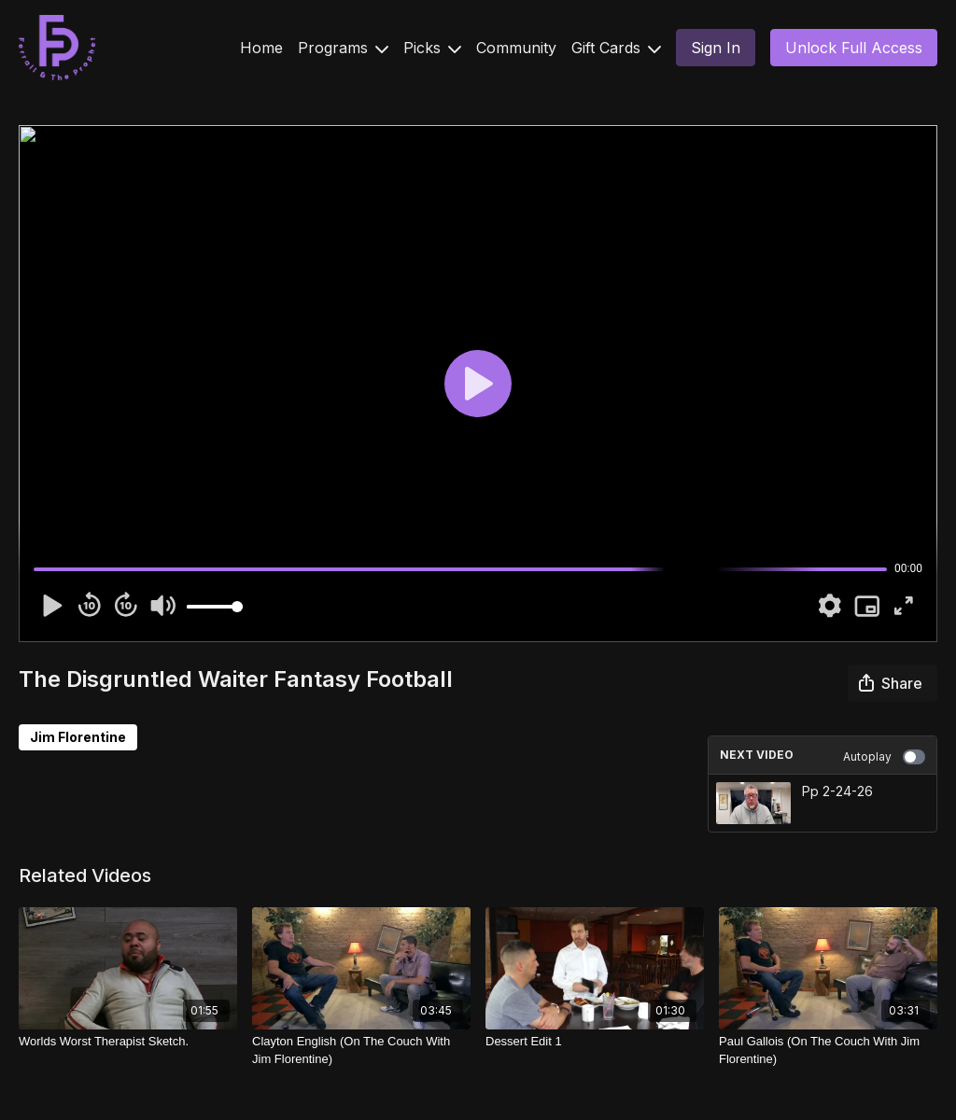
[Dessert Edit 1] (594, 1041)
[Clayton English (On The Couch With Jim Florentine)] (361, 1050)
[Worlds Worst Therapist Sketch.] (128, 1041)
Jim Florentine (78, 737)
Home (261, 47)
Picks (432, 47)
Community (516, 47)
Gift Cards (616, 47)
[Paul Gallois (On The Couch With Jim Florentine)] (828, 1050)
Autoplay (884, 756)
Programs (343, 47)
